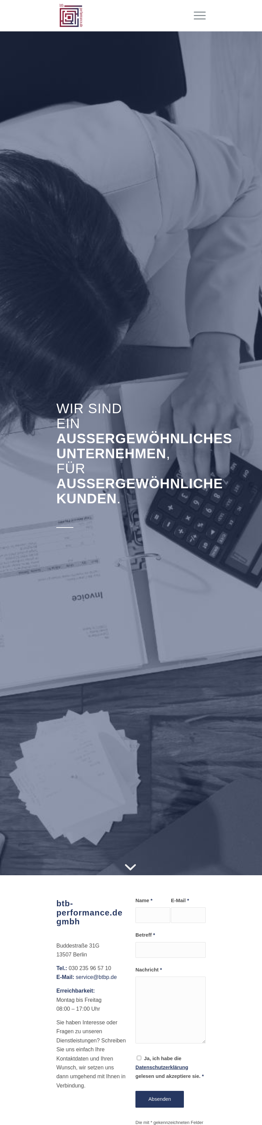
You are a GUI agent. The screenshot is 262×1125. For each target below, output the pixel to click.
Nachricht (148, 969)
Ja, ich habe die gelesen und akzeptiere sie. (169, 1067)
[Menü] (196, 15)
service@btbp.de (96, 977)
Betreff (145, 935)
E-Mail (180, 900)
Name (143, 900)
